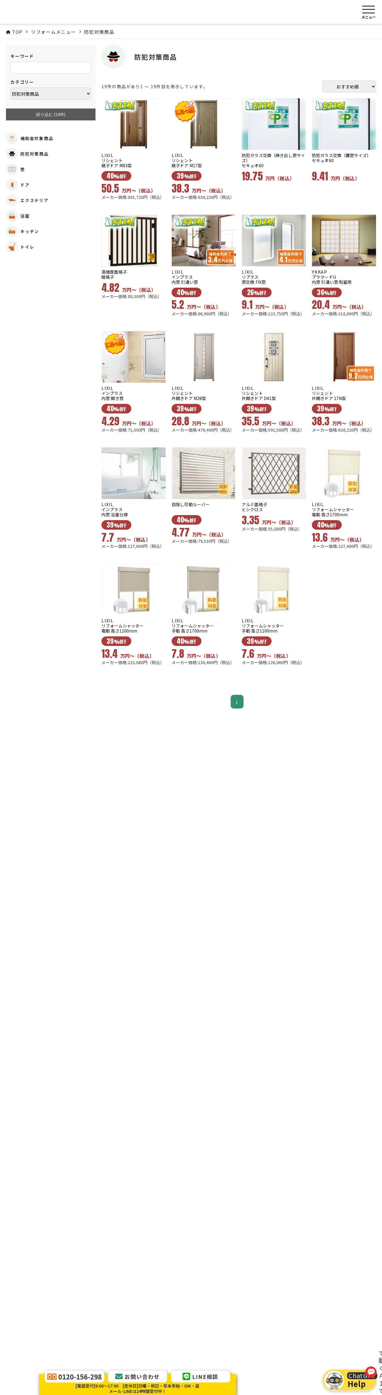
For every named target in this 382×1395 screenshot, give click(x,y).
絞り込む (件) (51, 114)
